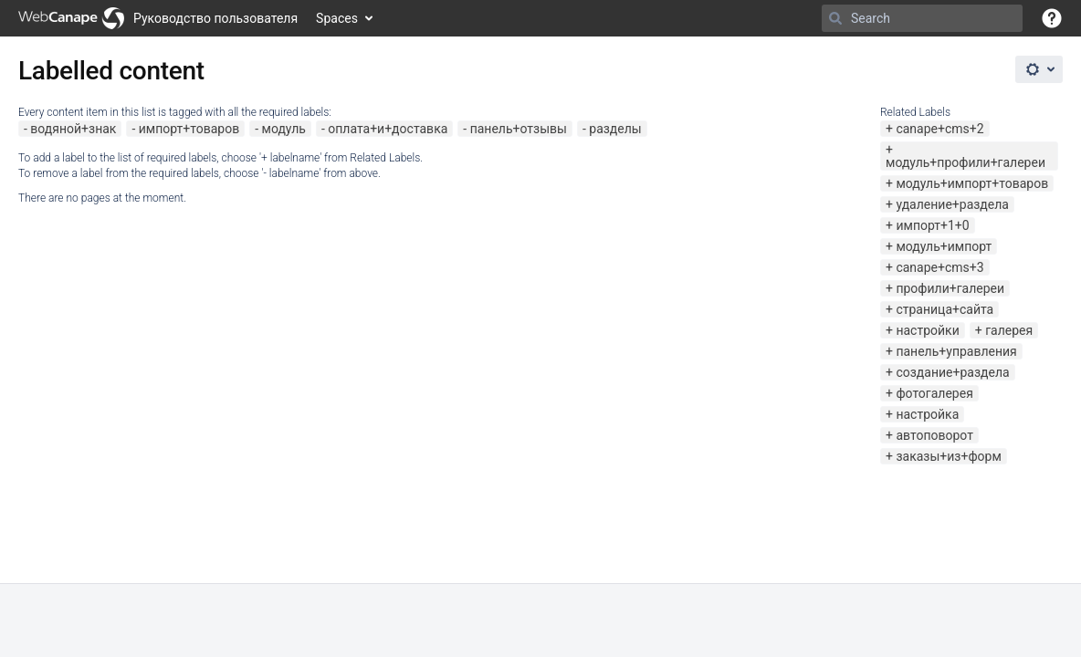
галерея (1009, 330)
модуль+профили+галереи (965, 162)
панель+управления (956, 351)
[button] (1052, 18)
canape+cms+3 (939, 267)
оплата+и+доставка (387, 128)
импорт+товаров (189, 128)
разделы (615, 128)
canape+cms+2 (939, 128)
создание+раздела (952, 372)
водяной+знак (73, 128)
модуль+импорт (944, 246)
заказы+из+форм (948, 456)
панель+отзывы (518, 128)
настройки (927, 330)
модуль (284, 128)
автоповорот (934, 435)
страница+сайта (944, 309)
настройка (927, 414)
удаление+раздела (952, 204)
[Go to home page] (158, 18)
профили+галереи (950, 288)
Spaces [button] (337, 18)
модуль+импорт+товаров (972, 183)
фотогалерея (934, 393)
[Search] (835, 18)
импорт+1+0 (932, 225)
